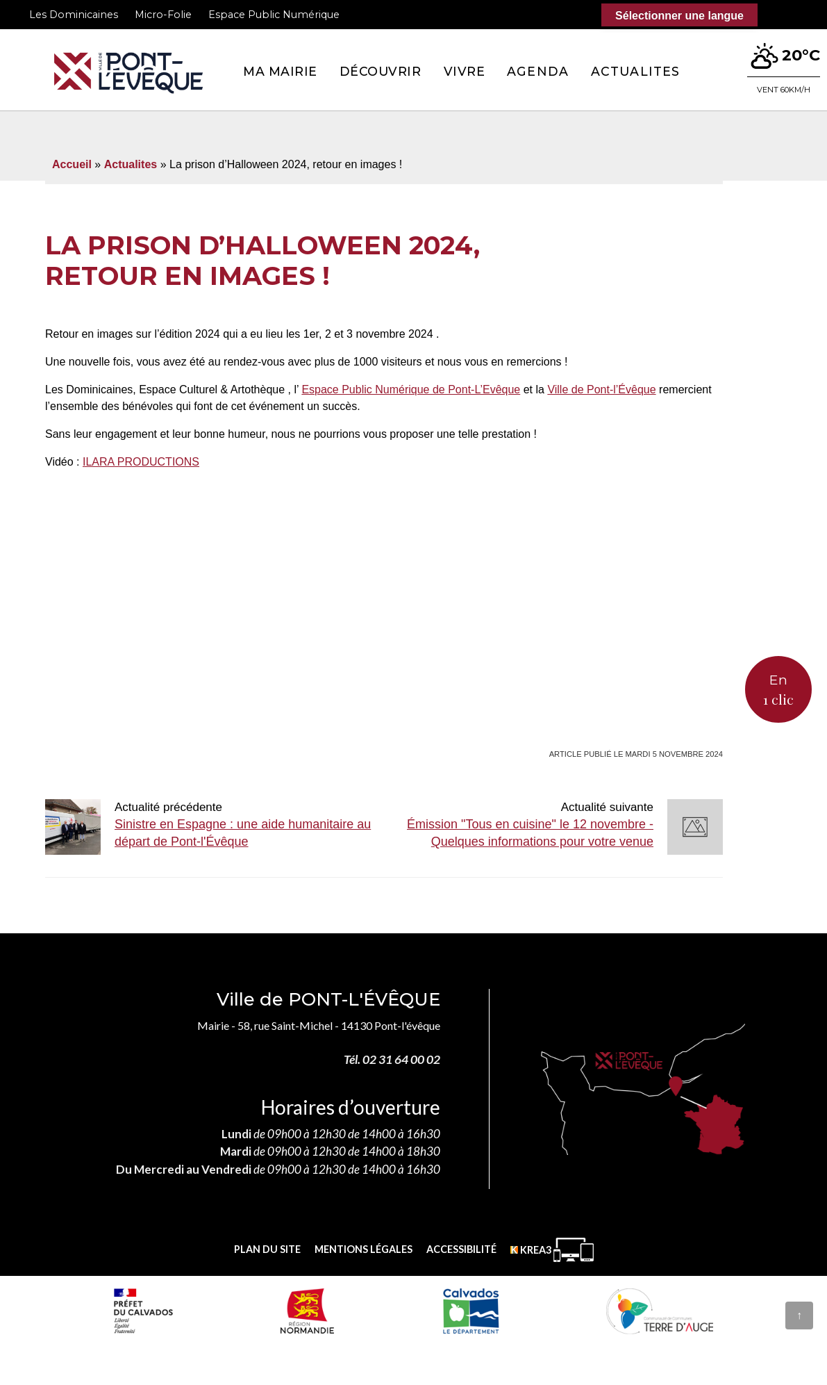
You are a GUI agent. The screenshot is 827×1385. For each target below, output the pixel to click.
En (778, 690)
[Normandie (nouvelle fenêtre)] (307, 1310)
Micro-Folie (163, 14)
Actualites (635, 71)
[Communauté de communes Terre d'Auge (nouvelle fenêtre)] (659, 1310)
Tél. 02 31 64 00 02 (392, 1059)
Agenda (538, 71)
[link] (410, 389)
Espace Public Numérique (274, 14)
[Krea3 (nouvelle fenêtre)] (552, 1250)
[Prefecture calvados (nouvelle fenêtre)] (143, 1310)
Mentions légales (363, 1249)
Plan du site (267, 1249)
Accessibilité (461, 1249)
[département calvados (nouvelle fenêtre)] (470, 1310)
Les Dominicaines (73, 14)
